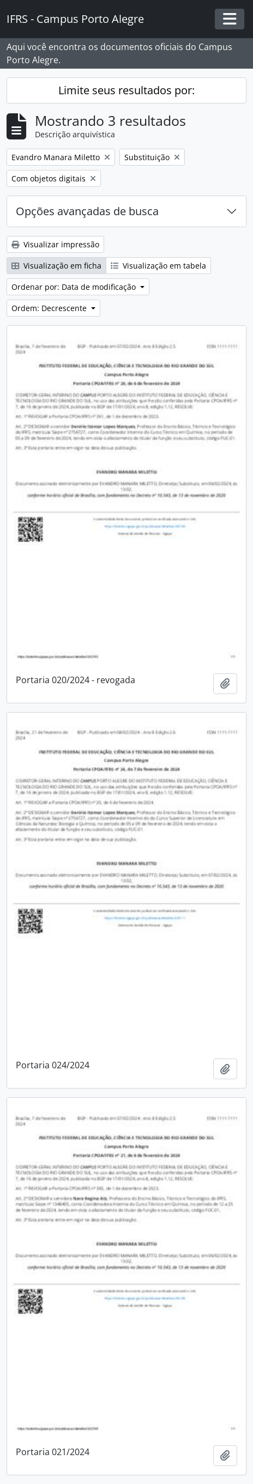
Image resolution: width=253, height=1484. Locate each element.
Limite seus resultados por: (126, 90)
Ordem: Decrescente (50, 308)
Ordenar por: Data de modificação (74, 287)
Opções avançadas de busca (87, 211)
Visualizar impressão (55, 244)
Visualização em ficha (56, 265)
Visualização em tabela (158, 265)
